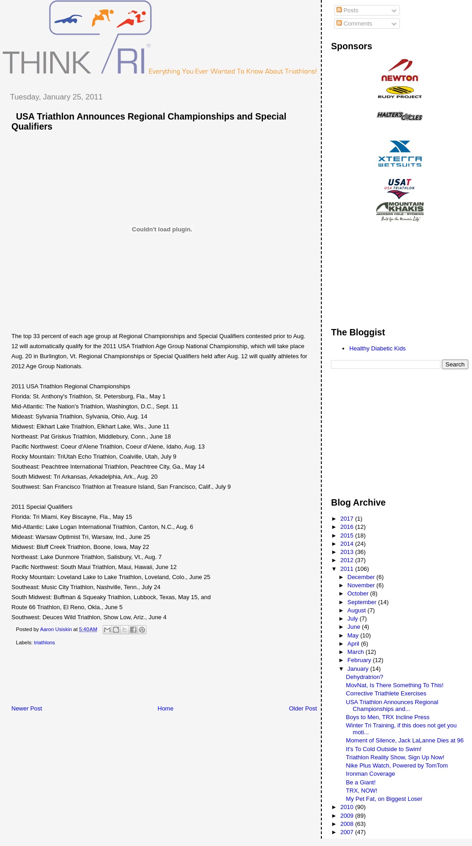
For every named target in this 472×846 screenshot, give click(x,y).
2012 (347, 560)
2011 (347, 568)
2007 (347, 832)
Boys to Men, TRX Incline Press (388, 717)
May (353, 635)
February (360, 660)
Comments (354, 23)
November (362, 585)
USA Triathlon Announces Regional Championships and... (392, 705)
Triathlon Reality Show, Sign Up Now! (395, 757)
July (353, 618)
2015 (347, 535)
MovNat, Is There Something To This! (395, 685)
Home (165, 708)
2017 (347, 518)
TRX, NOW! (362, 790)
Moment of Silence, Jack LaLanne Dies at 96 (405, 740)
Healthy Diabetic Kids (377, 348)
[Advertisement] (168, 677)
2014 (347, 543)
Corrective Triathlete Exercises (386, 693)
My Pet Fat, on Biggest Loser (384, 798)
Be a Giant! (361, 782)
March (356, 651)
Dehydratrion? (364, 677)
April (354, 643)
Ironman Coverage (370, 773)
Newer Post (26, 708)
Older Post (303, 708)
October (358, 593)
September (362, 602)
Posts (347, 10)
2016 (347, 526)
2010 (347, 807)
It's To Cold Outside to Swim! (384, 749)
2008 (347, 823)
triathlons (44, 642)
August (357, 610)
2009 (347, 815)
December (362, 577)
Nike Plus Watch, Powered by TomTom (397, 765)
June (354, 626)
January (358, 668)
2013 (347, 551)
